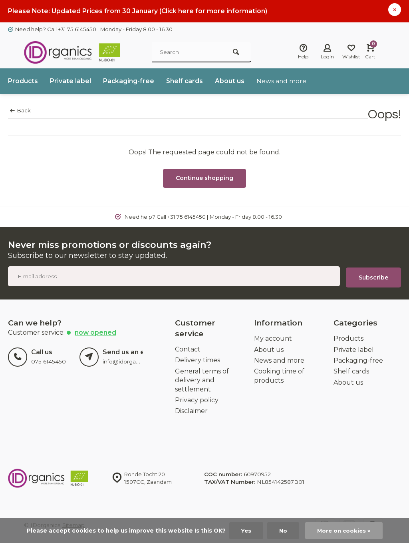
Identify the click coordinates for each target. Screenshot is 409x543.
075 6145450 (48, 360)
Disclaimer (191, 410)
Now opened (96, 331)
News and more (283, 81)
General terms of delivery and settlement (202, 379)
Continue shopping (204, 178)
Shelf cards (185, 81)
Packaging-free (129, 81)
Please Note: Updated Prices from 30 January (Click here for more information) (138, 11)
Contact (188, 348)
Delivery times (197, 359)
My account (273, 337)
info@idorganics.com (131, 360)
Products (23, 81)
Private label (70, 81)
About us (231, 81)
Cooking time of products (279, 375)
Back (20, 110)
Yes (245, 530)
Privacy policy (196, 399)
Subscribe (373, 276)
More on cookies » (344, 530)
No (282, 530)
